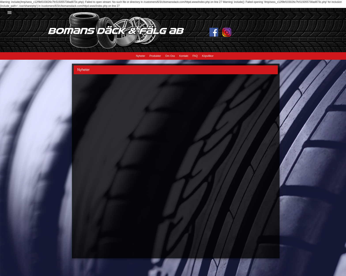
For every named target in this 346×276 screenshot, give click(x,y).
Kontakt (183, 55)
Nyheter (140, 55)
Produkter (155, 55)
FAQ (195, 55)
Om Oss (170, 55)
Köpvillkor (207, 55)
